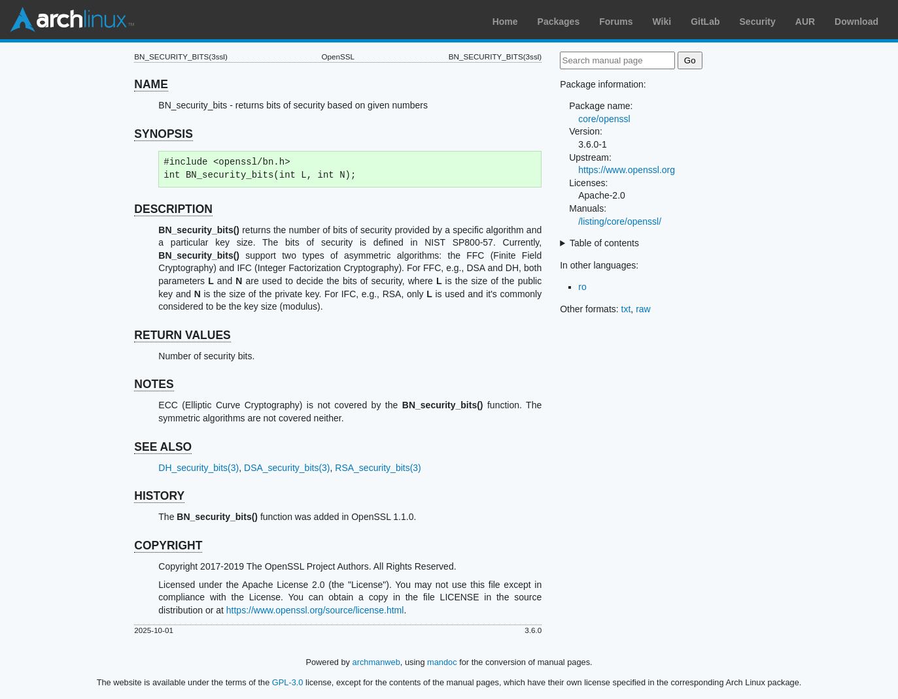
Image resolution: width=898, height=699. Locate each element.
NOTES (153, 384)
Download (856, 21)
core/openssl (604, 119)
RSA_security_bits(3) (378, 468)
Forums (615, 21)
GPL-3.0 (287, 682)
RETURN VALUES (182, 335)
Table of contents (604, 243)
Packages (559, 21)
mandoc (442, 662)
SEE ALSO (163, 446)
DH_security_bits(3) (198, 468)
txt (626, 309)
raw (643, 309)
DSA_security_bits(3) (287, 468)
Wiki (662, 21)
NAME (151, 84)
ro (582, 287)
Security (758, 21)
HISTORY (159, 495)
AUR (805, 21)
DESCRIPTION (173, 209)
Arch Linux (72, 20)
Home (505, 21)
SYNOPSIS (163, 133)
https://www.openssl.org (626, 170)
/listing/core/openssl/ (619, 221)
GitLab (705, 21)
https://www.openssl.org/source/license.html (315, 610)
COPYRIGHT (168, 545)
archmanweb (376, 662)
